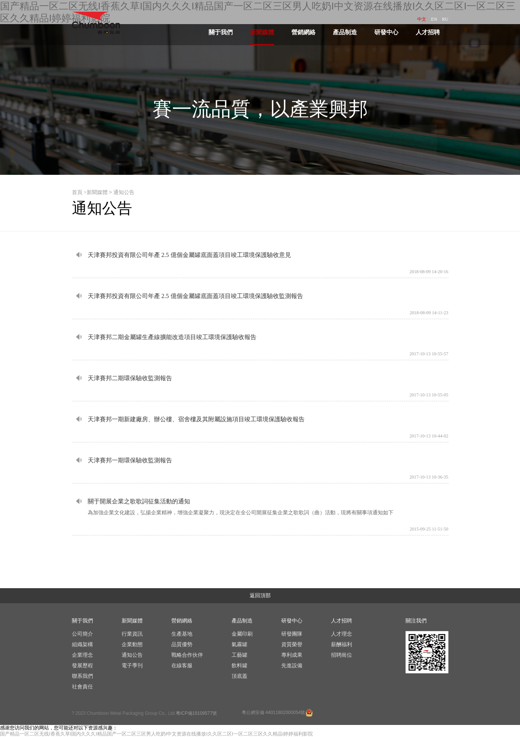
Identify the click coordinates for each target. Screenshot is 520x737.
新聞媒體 (97, 192)
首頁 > (79, 192)
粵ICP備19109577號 (196, 713)
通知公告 (123, 192)
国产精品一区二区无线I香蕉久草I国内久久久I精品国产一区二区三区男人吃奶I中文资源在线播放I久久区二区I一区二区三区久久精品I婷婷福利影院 (156, 734)
